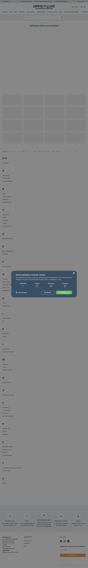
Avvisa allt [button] (48, 292)
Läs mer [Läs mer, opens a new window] (59, 279)
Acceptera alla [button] (64, 292)
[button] (21, 292)
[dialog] (44, 284)
